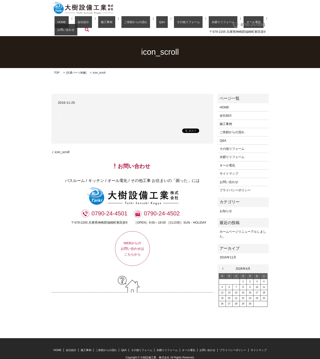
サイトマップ (229, 167)
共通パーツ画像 (76, 66)
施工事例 (97, 23)
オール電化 (217, 23)
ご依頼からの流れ (121, 23)
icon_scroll (62, 145)
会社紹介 (80, 23)
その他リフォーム (162, 23)
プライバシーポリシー (235, 183)
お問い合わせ (239, 23)
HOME (63, 23)
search (257, 23)
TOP (56, 66)
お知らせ (226, 204)
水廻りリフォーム (192, 23)
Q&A (142, 23)
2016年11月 (228, 250)
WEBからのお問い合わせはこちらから (132, 241)
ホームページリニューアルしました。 (243, 227)
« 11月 (224, 262)
